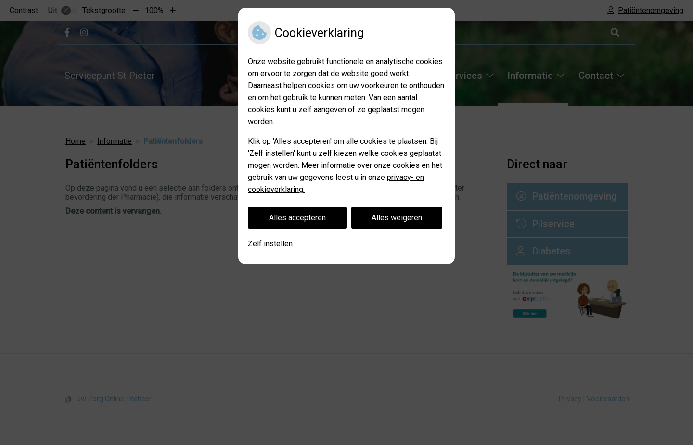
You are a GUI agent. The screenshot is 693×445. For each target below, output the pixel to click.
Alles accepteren (297, 217)
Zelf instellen (270, 243)
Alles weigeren (397, 217)
